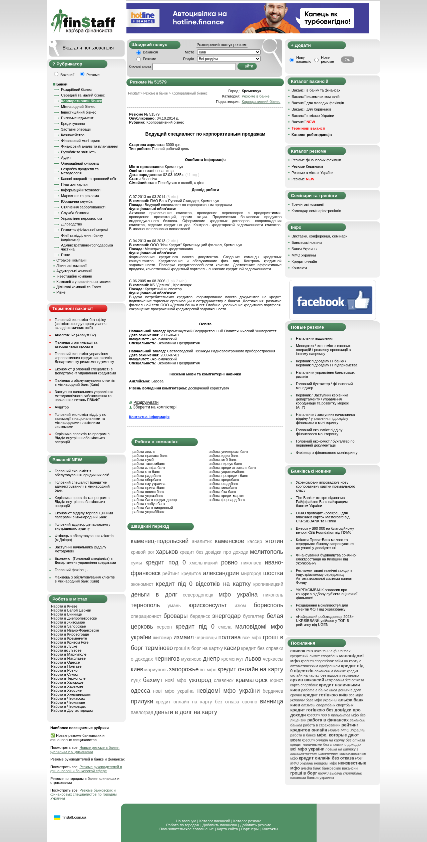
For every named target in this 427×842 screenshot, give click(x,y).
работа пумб (143, 460)
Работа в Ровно (64, 670)
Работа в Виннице (66, 614)
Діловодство (71, 224)
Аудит (66, 158)
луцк (135, 680)
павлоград (142, 712)
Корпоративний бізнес (81, 101)
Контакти (299, 268)
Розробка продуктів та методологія (80, 171)
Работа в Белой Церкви (71, 610)
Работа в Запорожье (68, 626)
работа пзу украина (148, 484)
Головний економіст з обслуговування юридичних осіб (82, 473)
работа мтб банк (222, 460)
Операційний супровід (80, 163)
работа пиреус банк (225, 464)
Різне (65, 255)
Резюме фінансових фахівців (316, 160)
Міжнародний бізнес (78, 107)
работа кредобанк (223, 480)
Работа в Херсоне (66, 690)
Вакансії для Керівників (311, 109)
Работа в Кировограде (70, 634)
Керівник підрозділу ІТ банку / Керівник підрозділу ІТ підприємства (326, 363)
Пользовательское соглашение (186, 829)
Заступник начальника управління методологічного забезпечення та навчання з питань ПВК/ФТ (84, 396)
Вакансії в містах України (313, 116)
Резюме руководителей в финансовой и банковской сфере (86, 769)
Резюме (149, 59)
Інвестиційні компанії (74, 276)
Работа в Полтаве (66, 666)
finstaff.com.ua (74, 817)
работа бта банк (222, 492)
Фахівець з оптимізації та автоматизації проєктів (76, 344)
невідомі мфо (325, 763)
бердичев (273, 691)
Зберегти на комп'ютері (154, 407)
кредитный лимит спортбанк (314, 656)
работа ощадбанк (223, 484)
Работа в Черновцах (68, 706)
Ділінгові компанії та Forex (78, 287)
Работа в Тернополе (68, 678)
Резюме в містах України (312, 173)
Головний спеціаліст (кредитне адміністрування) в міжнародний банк (82, 486)
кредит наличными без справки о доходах (325, 744)
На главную (186, 821)
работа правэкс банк (149, 456)
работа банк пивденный (152, 508)
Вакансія (150, 52)
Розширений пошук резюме (221, 44)
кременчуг (232, 659)
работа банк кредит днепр (154, 500)
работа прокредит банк (228, 476)
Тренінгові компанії (308, 204)
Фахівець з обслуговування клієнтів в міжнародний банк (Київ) (85, 382)
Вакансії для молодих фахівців (318, 103)
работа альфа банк (148, 468)
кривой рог (142, 552)
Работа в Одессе (65, 662)
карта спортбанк (304, 685)
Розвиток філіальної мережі (84, 230)
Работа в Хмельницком (70, 694)
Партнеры (250, 829)
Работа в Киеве (64, 606)
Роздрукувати (145, 402)
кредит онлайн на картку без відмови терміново (324, 673)
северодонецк (198, 595)
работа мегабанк (222, 488)
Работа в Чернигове (68, 702)
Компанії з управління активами (83, 282)
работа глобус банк (148, 504)
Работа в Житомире (68, 622)
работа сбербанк (146, 480)
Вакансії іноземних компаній (316, 97)
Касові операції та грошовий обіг (88, 179)
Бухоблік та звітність (78, 152)
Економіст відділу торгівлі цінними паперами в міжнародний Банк (84, 515)
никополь (273, 595)
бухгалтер (253, 616)
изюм (240, 605)
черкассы (273, 659)
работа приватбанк (148, 488)
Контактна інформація (149, 417)
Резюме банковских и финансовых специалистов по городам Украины (83, 794)
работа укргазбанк (147, 496)
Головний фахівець (71, 570)
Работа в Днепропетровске (74, 618)
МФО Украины (304, 255)
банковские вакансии (340, 768)
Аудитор (62, 407)
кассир (255, 541)
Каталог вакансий (214, 821)
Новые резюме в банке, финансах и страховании (84, 749)
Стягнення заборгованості (83, 207)
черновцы (206, 637)
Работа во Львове (66, 650)
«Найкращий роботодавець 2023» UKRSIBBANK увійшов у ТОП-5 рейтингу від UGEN (325, 621)
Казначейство (72, 135)
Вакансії (303, 122)
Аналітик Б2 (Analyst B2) (75, 335)
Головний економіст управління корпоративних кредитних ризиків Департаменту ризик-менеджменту (84, 358)
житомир (162, 637)
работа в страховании (321, 725)
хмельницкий (203, 562)
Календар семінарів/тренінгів (316, 211)
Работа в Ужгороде (67, 682)
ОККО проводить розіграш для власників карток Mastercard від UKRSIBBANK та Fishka (323, 517)
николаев (251, 562)
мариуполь (156, 669)
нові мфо (175, 680)
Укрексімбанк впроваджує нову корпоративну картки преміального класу (325, 486)
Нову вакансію (303, 59)
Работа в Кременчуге (69, 638)
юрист (276, 680)
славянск (224, 680)
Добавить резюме (255, 825)
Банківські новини (307, 242)
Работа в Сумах (64, 674)
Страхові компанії (71, 260)
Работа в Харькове (67, 686)
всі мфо (208, 669)
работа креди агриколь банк (232, 468)
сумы (136, 562)
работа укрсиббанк (148, 512)
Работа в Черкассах (68, 698)
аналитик (202, 541)
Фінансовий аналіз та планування (89, 146)
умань (173, 605)
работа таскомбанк (148, 464)
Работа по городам (182, 825)
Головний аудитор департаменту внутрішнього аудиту (82, 526)
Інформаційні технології (81, 190)
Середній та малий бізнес (83, 95)
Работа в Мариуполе (68, 654)
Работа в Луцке (64, 646)
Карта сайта (227, 829)
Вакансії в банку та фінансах (316, 90)
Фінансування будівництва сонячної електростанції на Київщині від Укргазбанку (326, 559)
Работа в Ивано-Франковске (75, 630)
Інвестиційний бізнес (78, 112)
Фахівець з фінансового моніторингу (327, 453)
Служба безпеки (75, 213)
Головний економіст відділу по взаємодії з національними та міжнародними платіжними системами (80, 420)
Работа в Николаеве (68, 658)
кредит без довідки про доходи (213, 552)
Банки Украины (304, 249)
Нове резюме (327, 59)
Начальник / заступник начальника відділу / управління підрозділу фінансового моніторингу (325, 418)
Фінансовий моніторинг (80, 141)
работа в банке (303, 735)
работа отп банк (145, 472)
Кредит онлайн (304, 262)
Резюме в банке (255, 96)
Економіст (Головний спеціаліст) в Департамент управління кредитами (85, 371)
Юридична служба (76, 201)
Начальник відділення (314, 338)
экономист (142, 584)
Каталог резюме (247, 821)
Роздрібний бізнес (76, 90)
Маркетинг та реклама (80, 196)
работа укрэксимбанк (226, 472)
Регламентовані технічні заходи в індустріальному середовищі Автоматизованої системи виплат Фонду (324, 576)
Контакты (270, 829)
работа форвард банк (226, 500)
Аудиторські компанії (74, 271)
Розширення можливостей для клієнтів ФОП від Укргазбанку (322, 607)
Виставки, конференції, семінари (320, 236)
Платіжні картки (74, 184)
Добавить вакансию (219, 825)
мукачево (191, 659)
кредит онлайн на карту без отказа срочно (206, 701)
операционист (146, 616)
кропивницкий (268, 584)
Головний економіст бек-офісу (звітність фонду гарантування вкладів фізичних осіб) (80, 324)
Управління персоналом (81, 218)
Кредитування (73, 124)
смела (225, 627)
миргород (251, 573)
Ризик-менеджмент (77, 118)
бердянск (200, 616)
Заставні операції (76, 129)
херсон (164, 627)
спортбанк (345, 705)
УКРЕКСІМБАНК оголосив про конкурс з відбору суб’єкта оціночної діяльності (326, 594)
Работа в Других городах (72, 710)
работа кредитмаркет (226, 496)
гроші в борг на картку (198, 648)
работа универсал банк (228, 452)
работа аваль (143, 452)
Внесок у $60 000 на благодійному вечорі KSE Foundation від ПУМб (325, 530)
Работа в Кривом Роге (69, 642)
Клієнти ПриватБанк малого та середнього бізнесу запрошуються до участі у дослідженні (325, 544)
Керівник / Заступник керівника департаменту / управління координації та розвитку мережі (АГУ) (322, 401)
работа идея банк (223, 456)
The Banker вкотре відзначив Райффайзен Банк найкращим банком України (322, 502)
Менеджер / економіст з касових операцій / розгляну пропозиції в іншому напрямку (323, 350)
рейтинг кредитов (181, 573)
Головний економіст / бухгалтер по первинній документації (325, 443)
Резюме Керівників (307, 166)
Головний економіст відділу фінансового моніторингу (319, 432)
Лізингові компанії (71, 266)
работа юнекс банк (148, 492)
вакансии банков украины (312, 778)
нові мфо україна (173, 691)
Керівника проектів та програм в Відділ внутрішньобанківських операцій (82, 438)
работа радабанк (146, 476)
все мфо (251, 637)
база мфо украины (321, 700)
